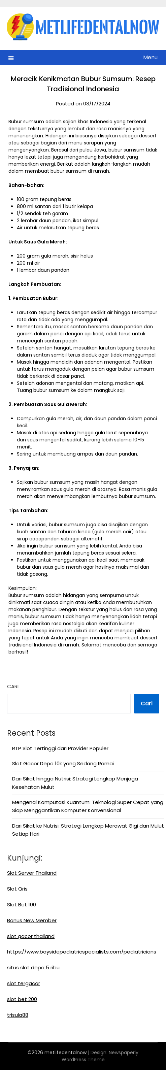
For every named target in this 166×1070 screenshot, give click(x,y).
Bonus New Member (32, 920)
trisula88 (17, 1014)
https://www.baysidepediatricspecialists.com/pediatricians (81, 951)
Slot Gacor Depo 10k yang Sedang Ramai (63, 763)
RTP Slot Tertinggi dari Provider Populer (60, 748)
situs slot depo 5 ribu (33, 967)
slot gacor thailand (31, 936)
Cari (13, 686)
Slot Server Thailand (32, 872)
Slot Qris (17, 888)
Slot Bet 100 (21, 904)
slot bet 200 (22, 999)
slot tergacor (23, 983)
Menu (150, 57)
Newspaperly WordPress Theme (100, 1056)
